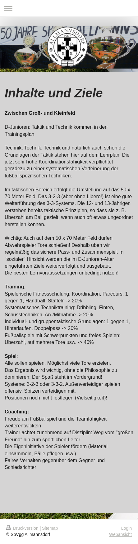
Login (126, 528)
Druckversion (22, 528)
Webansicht (120, 534)
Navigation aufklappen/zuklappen (69, 8)
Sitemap (50, 528)
